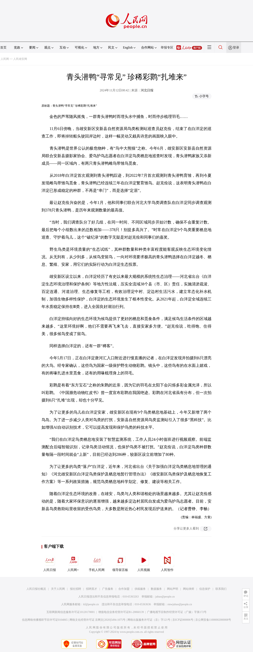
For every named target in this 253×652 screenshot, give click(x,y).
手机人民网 (97, 562)
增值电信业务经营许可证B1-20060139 (121, 612)
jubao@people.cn (165, 596)
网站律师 (188, 588)
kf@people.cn (91, 604)
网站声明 (172, 588)
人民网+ (73, 562)
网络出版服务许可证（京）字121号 (148, 619)
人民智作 (167, 562)
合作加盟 (123, 588)
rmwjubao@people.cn (179, 604)
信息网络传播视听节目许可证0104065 (45, 619)
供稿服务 (140, 588)
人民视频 (144, 562)
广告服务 (107, 588)
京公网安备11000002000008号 (213, 619)
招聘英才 (91, 588)
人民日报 (50, 562)
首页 (3, 47)
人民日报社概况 (36, 588)
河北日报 (147, 90)
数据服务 (156, 588)
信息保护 (204, 588)
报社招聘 (75, 588)
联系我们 (221, 588)
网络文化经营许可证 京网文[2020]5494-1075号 (98, 619)
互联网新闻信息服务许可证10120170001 (70, 612)
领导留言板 (120, 562)
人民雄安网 (20, 58)
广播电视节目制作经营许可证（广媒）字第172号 (177, 612)
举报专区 (167, 47)
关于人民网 (58, 588)
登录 (236, 47)
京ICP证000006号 (182, 619)
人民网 (5, 58)
